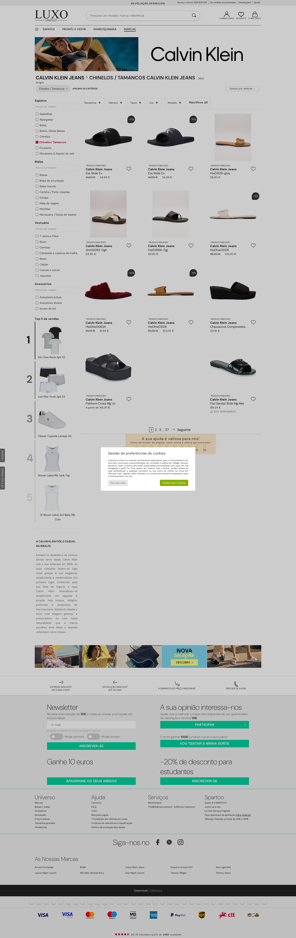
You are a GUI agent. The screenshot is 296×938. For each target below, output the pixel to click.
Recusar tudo (117, 482)
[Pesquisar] (194, 15)
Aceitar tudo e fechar (174, 482)
